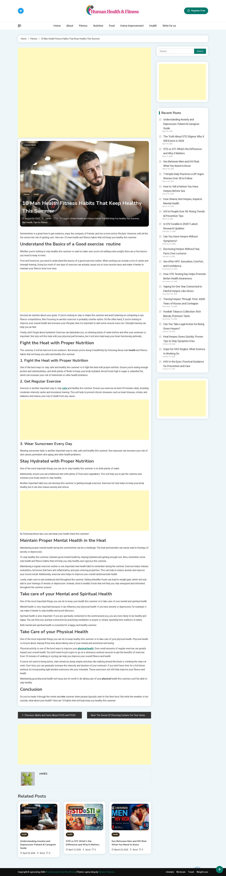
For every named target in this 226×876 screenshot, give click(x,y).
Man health (27, 222)
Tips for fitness (40, 222)
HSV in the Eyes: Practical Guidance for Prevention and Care (183, 364)
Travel (191, 872)
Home (57, 25)
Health (153, 25)
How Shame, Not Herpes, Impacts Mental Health (182, 201)
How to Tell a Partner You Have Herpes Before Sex (180, 188)
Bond (42, 853)
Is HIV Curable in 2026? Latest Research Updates (180, 226)
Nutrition (98, 25)
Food (112, 25)
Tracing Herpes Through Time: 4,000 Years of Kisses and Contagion (184, 301)
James (48, 218)
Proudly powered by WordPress (61, 872)
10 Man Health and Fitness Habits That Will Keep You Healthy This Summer (104, 218)
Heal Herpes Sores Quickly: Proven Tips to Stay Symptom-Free (183, 339)
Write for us (169, 25)
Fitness (83, 25)
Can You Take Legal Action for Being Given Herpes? (183, 326)
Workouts (180, 872)
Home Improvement (132, 25)
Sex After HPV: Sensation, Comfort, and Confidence (183, 263)
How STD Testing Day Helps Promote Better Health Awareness (184, 276)
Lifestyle (170, 872)
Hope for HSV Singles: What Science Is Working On (184, 351)
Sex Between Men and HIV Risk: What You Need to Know (129, 843)
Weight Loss (202, 872)
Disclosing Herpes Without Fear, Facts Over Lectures (181, 251)
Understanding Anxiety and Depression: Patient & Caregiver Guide (38, 845)
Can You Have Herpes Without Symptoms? (180, 238)
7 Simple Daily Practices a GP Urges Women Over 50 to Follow (183, 176)
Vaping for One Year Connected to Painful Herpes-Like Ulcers (182, 288)
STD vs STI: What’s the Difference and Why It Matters (82, 843)
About (69, 25)
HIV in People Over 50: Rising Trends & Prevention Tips (184, 213)
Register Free (196, 10)
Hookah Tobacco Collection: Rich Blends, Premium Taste (182, 314)
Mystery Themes (106, 872)
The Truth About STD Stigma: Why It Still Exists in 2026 (183, 138)
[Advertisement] (84, 93)
